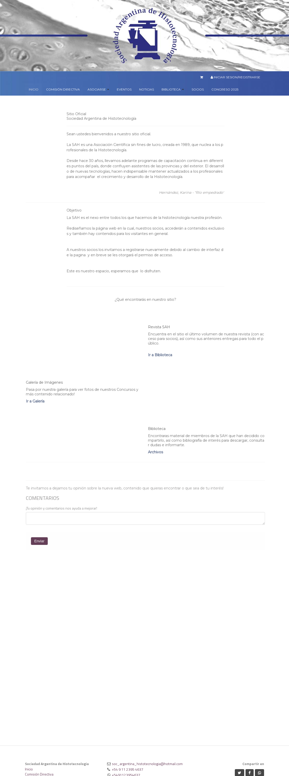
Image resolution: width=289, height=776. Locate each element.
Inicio (29, 769)
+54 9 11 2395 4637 (127, 769)
